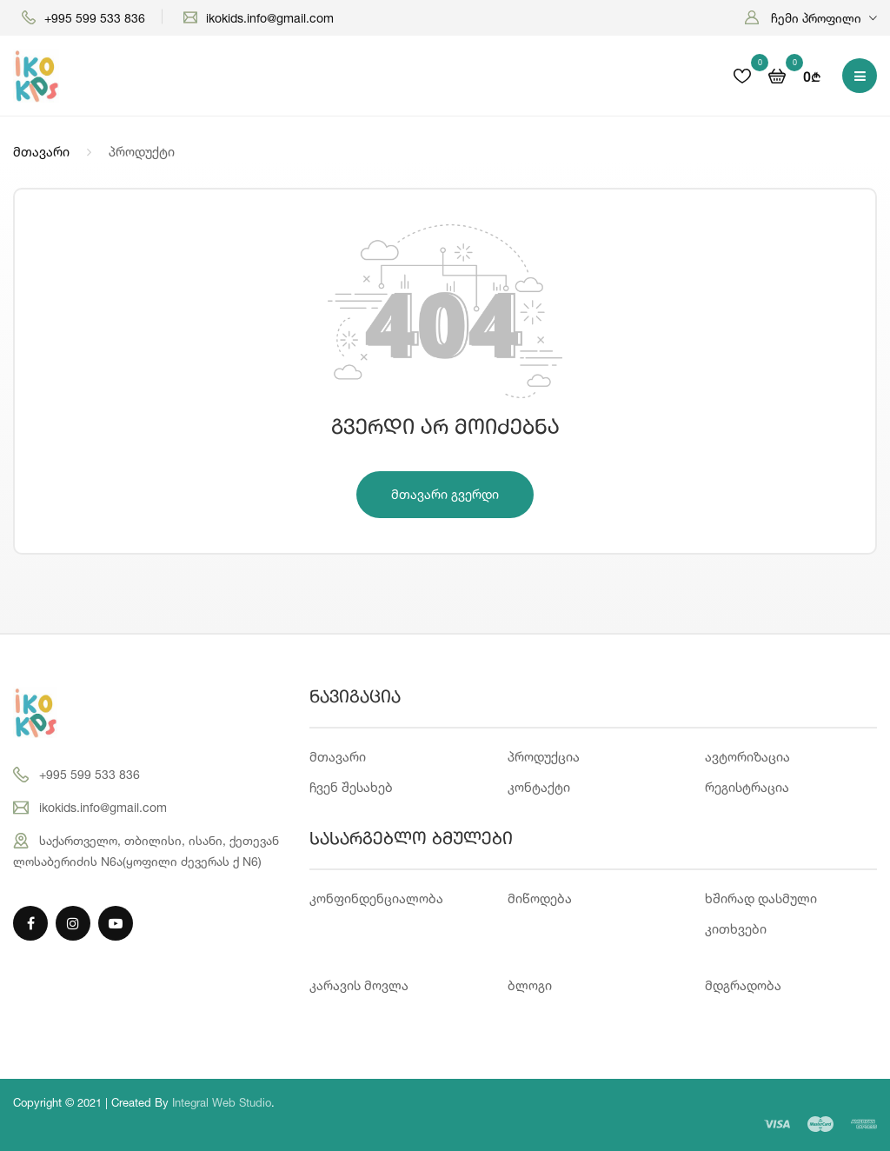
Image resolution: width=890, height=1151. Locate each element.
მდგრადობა (743, 985)
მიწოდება (540, 898)
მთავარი (41, 151)
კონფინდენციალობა (376, 898)
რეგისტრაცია (747, 787)
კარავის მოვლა (358, 985)
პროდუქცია (544, 756)
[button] (811, 17)
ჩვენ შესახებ (351, 787)
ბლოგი (530, 985)
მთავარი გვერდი (445, 494)
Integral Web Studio (221, 1102)
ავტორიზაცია (747, 756)
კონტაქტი (539, 787)
